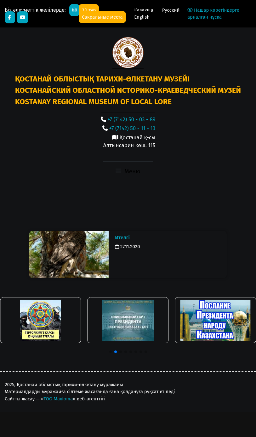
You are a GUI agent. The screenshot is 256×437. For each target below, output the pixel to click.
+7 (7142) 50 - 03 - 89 (131, 119)
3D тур (89, 10)
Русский (171, 10)
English (142, 17)
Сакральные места (102, 17)
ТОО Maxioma (58, 399)
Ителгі (122, 238)
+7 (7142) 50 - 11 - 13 (132, 128)
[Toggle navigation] (128, 171)
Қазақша (144, 10)
